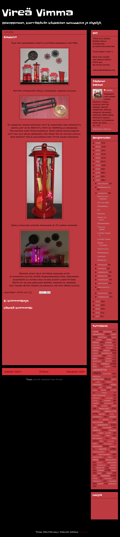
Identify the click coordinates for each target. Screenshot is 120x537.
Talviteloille (103, 248)
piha (114, 438)
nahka (105, 419)
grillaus (96, 345)
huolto (95, 353)
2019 (98, 169)
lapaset (107, 400)
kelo (94, 364)
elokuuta (102, 268)
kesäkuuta (103, 276)
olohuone (107, 427)
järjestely (97, 361)
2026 (98, 143)
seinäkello (101, 465)
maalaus (104, 408)
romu (95, 459)
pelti (108, 435)
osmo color (105, 433)
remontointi (97, 457)
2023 (98, 154)
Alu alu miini (103, 202)
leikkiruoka (108, 403)
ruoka (99, 462)
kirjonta (97, 376)
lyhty (114, 405)
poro (95, 443)
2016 (98, 180)
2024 (98, 150)
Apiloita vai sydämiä (102, 197)
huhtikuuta (103, 283)
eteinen (108, 342)
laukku (96, 403)
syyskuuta (103, 264)
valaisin (112, 481)
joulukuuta (103, 183)
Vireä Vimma (37, 13)
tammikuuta (103, 296)
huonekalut (107, 353)
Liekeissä (101, 256)
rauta (113, 451)
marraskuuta (104, 187)
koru (113, 384)
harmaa (96, 347)
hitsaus (109, 348)
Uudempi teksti (12, 371)
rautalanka (104, 454)
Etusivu (43, 371)
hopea (95, 350)
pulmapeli (108, 444)
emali (109, 339)
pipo (101, 441)
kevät (107, 366)
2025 (98, 146)
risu (109, 457)
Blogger (83, 531)
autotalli (102, 337)
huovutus (97, 355)
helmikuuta (103, 293)
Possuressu (102, 206)
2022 (98, 157)
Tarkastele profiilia (102, 129)
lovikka (104, 406)
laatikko (109, 398)
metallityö (110, 411)
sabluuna (112, 462)
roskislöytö (111, 459)
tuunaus (105, 475)
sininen (113, 465)
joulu (108, 358)
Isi (98, 210)
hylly (109, 356)
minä (112, 414)
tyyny (95, 478)
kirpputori (98, 379)
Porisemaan (102, 252)
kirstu (113, 379)
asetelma (107, 331)
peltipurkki (97, 438)
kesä (95, 366)
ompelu (96, 430)
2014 (98, 305)
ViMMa (109, 90)
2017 (98, 176)
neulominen (98, 422)
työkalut (97, 481)
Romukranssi (103, 223)
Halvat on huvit (101, 218)
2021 (98, 161)
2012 (98, 312)
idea (95, 358)
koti (100, 387)
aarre (95, 331)
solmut (113, 467)
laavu (95, 400)
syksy (113, 470)
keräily (105, 363)
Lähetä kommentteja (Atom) (48, 379)
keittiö (108, 361)
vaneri (100, 483)
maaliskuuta (103, 287)
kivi (98, 382)
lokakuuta (103, 193)
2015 (98, 301)
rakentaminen (98, 452)
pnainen (111, 441)
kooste (109, 382)
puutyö (102, 449)
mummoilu (97, 416)
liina (95, 405)
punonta (112, 446)
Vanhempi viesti (75, 371)
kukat (109, 387)
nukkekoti (103, 424)
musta (113, 416)
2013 (98, 309)
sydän (100, 470)
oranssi (112, 430)
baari (114, 337)
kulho (103, 390)
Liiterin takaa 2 (103, 234)
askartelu (98, 334)
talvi (99, 473)
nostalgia (112, 422)
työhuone (107, 478)
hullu (106, 350)
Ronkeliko (101, 260)
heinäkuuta (103, 272)
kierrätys (100, 369)
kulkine (113, 390)
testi (94, 476)
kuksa (95, 390)
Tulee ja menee (101, 228)
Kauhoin (101, 213)
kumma (104, 393)
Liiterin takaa (103, 239)
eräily (96, 342)
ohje (95, 427)
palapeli (96, 435)
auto (113, 334)
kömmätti (96, 398)
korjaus (97, 384)
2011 (98, 316)
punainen (97, 446)
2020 (98, 165)
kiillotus (107, 373)
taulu (109, 473)
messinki (96, 411)
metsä (102, 414)
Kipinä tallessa (102, 244)
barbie (98, 340)
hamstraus (108, 345)
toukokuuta (103, 279)
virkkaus (112, 483)
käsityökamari (99, 395)
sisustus (100, 467)
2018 (98, 172)
